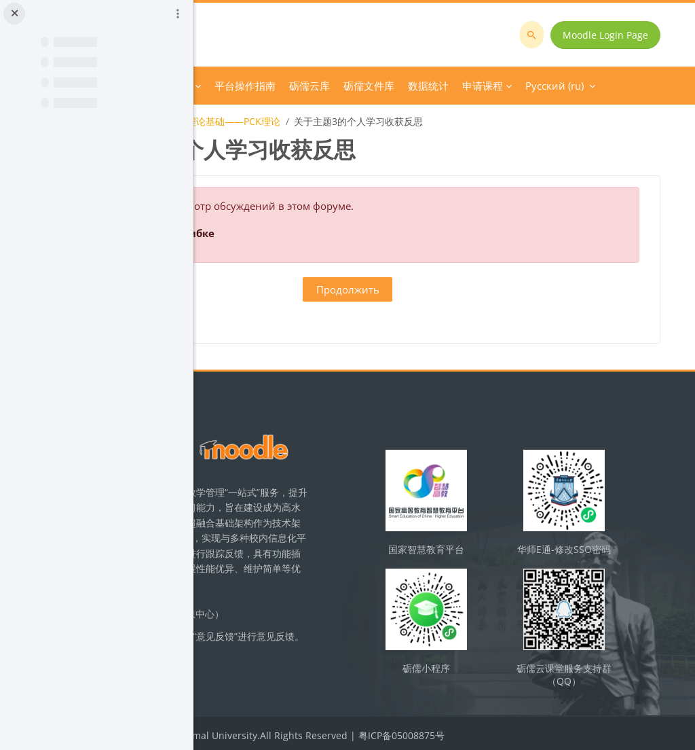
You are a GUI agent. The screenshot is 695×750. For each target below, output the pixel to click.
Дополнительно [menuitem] (438, 85)
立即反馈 (332, 676)
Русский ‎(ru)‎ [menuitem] (530, 85)
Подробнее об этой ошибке (325, 233)
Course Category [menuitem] (337, 85)
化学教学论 (242, 121)
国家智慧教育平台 (501, 554)
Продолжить (444, 289)
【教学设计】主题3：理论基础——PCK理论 (372, 121)
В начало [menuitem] (263, 85)
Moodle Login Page (615, 35)
